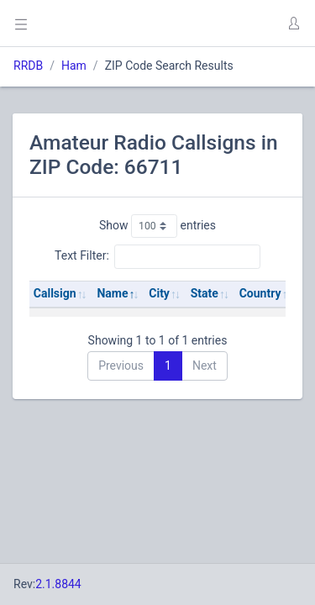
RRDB (28, 65)
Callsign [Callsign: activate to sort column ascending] (55, 293)
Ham (74, 65)
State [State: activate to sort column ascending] (204, 293)
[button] (293, 23)
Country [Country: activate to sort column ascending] (260, 293)
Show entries (157, 226)
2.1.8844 (58, 584)
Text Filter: (157, 256)
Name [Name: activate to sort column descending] (112, 293)
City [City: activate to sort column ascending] (159, 293)
